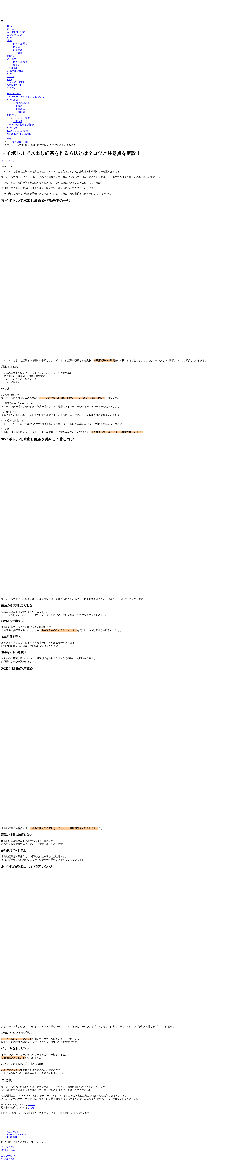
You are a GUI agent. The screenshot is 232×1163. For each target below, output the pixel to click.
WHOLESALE (19, 134)
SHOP (12, 99)
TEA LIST (20, 124)
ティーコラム (8, 161)
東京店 (16, 46)
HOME (14, 93)
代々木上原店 (20, 43)
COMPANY (13, 1131)
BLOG (14, 127)
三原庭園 (17, 53)
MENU (15, 115)
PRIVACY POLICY (16, 1134)
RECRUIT (12, 1137)
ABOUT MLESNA (26, 96)
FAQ (17, 131)
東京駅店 (17, 50)
